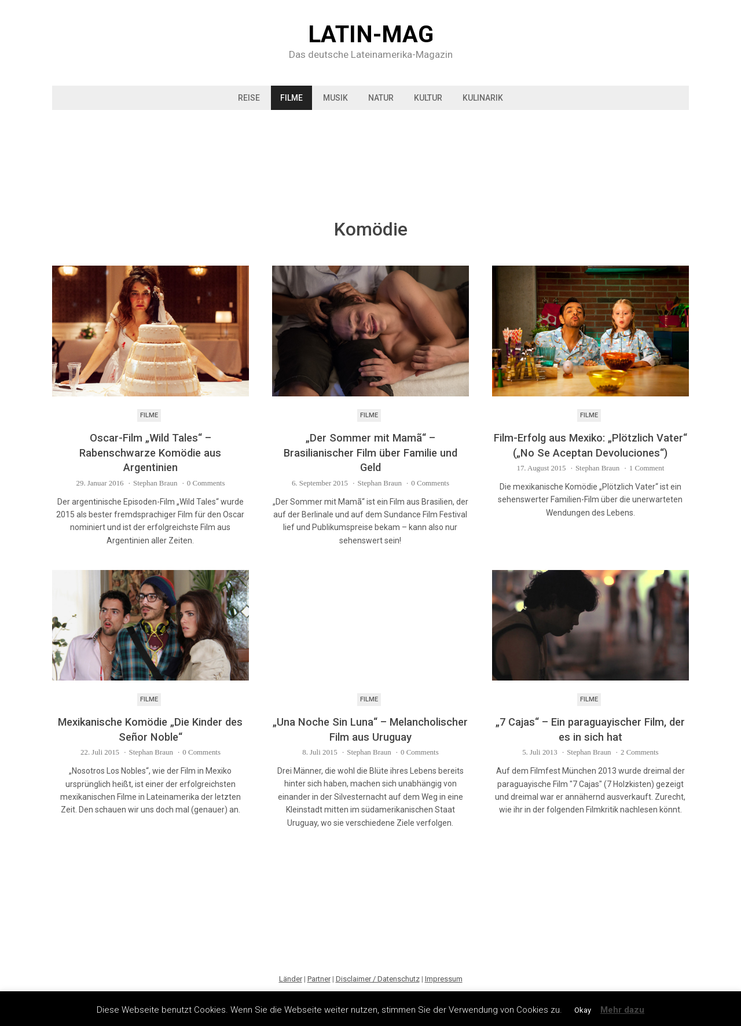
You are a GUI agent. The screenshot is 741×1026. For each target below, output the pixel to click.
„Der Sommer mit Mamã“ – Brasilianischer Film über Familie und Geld (370, 452)
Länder (290, 978)
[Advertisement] (370, 159)
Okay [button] (582, 1010)
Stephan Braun (155, 483)
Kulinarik (483, 97)
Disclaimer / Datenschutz (378, 978)
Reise (249, 97)
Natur (381, 97)
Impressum (444, 978)
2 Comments (640, 752)
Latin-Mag (371, 34)
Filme (291, 97)
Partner (319, 978)
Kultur (428, 97)
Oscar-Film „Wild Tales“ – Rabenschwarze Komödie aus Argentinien (150, 452)
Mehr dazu (622, 1010)
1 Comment (647, 468)
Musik (335, 97)
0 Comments (206, 483)
